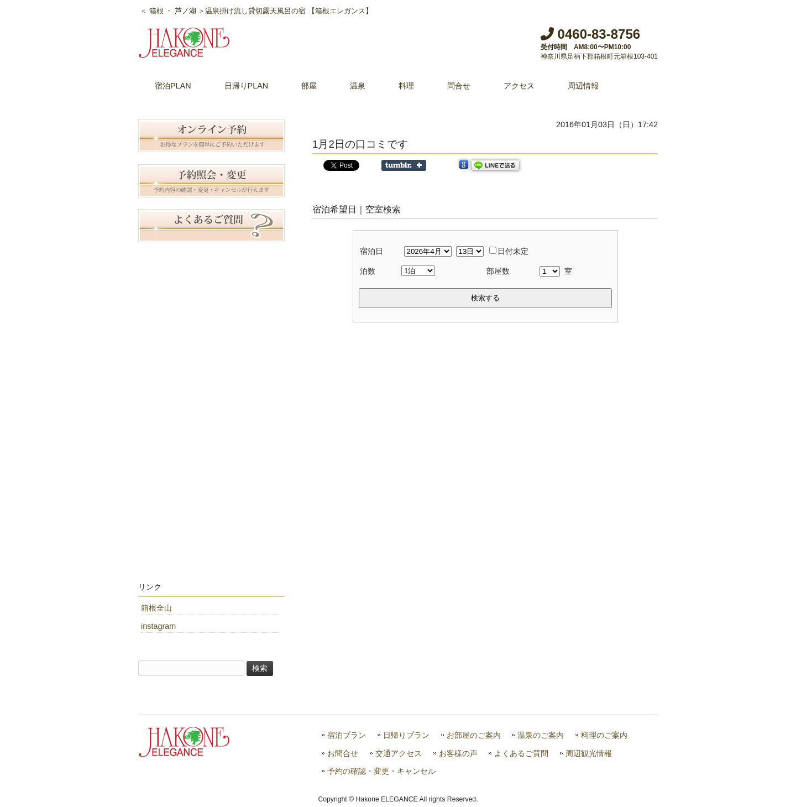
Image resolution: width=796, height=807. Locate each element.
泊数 (367, 271)
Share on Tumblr (403, 165)
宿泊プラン (346, 735)
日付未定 (508, 251)
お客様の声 (458, 753)
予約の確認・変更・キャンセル (381, 771)
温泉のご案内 (540, 735)
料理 (406, 85)
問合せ (458, 85)
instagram (158, 626)
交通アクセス (398, 753)
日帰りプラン (406, 735)
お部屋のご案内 (474, 735)
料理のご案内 (604, 735)
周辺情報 (583, 85)
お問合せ (342, 753)
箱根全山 (156, 607)
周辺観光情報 (588, 753)
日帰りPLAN (246, 85)
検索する (485, 298)
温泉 (357, 85)
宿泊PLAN (173, 85)
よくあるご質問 (521, 753)
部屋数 (498, 271)
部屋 (309, 85)
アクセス (519, 85)
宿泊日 (371, 251)
